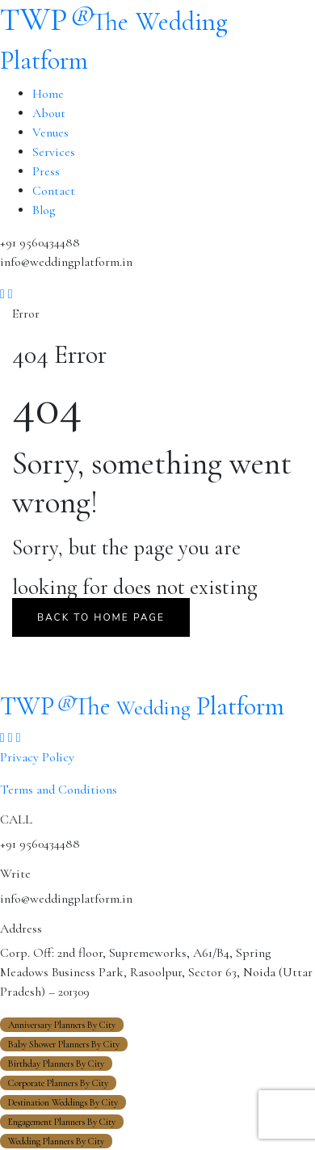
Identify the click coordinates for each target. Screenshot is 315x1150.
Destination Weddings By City (63, 1102)
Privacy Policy (37, 757)
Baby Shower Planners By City (64, 1044)
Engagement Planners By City (62, 1121)
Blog (43, 210)
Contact (53, 191)
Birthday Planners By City (56, 1063)
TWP (142, 706)
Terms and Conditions (58, 789)
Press (46, 171)
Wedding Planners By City (56, 1141)
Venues (50, 132)
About (48, 113)
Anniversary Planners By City (62, 1024)
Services (53, 152)
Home (48, 94)
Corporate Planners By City (58, 1083)
